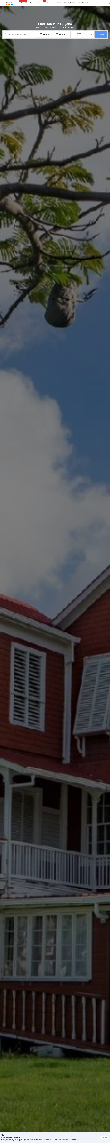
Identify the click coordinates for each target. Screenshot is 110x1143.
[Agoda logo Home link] (9, 3)
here (28, 1141)
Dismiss (104, 1137)
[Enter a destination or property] (22, 34)
